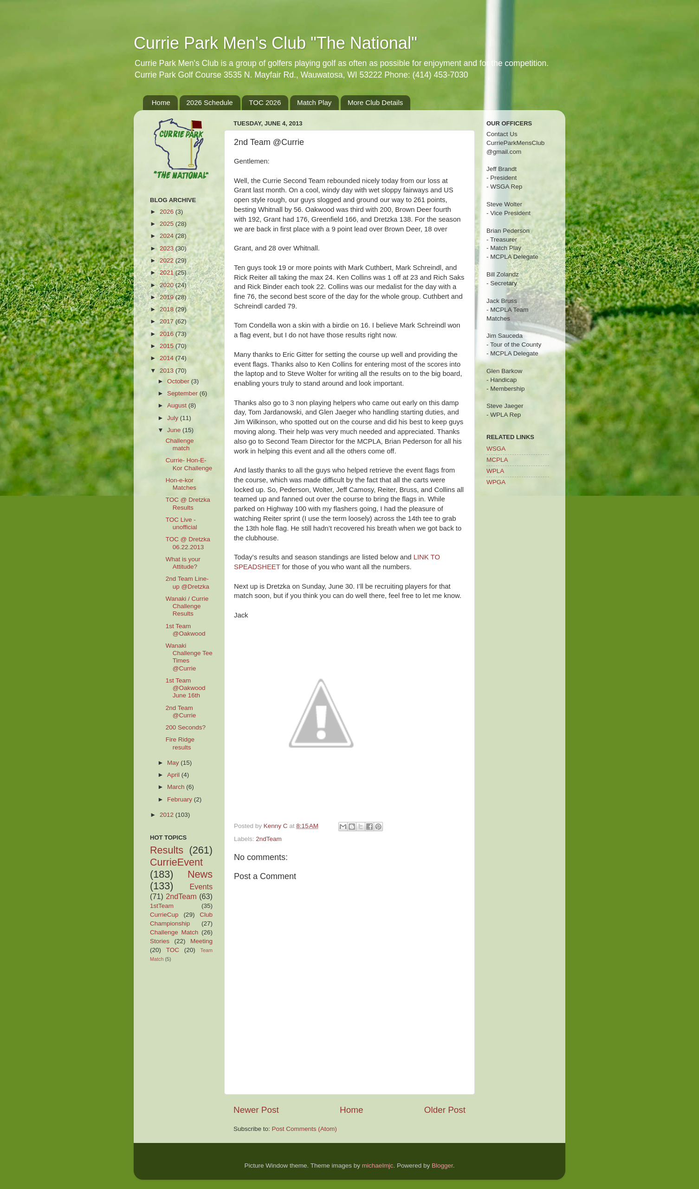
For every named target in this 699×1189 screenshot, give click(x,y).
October (179, 381)
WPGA (495, 482)
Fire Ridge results (180, 743)
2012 (167, 814)
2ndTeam (269, 838)
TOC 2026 (265, 102)
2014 (167, 358)
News (200, 874)
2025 (167, 223)
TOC (172, 949)
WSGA (495, 448)
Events (201, 886)
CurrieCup (164, 914)
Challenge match (180, 444)
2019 (167, 297)
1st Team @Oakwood (186, 630)
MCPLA (497, 459)
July (173, 417)
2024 (167, 235)
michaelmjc (378, 1165)
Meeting (201, 941)
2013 (167, 370)
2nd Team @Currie (181, 711)
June (174, 430)
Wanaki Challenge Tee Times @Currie (189, 657)
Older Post (445, 1110)
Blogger (442, 1165)
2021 (167, 272)
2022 (167, 260)
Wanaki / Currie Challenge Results (187, 606)
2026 (167, 211)
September (183, 393)
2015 (167, 345)
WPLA (495, 470)
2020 (167, 285)
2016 (167, 333)
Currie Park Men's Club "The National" (275, 43)
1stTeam (162, 905)
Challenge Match (174, 932)
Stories (159, 941)
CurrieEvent (176, 862)
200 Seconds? (186, 727)
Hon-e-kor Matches (181, 484)
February (180, 799)
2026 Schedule (210, 102)
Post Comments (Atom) (304, 1128)
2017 (167, 321)
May (174, 762)
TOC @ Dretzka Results (188, 503)
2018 (167, 309)
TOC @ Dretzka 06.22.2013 (188, 543)
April (174, 774)
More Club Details (375, 102)
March (176, 786)
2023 (167, 248)
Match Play (314, 102)
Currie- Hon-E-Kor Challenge (189, 464)
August (177, 405)
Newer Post (256, 1110)
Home (161, 102)
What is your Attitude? (183, 563)
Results (166, 850)
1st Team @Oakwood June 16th (186, 688)
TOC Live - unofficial (181, 523)
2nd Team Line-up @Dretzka (187, 582)
